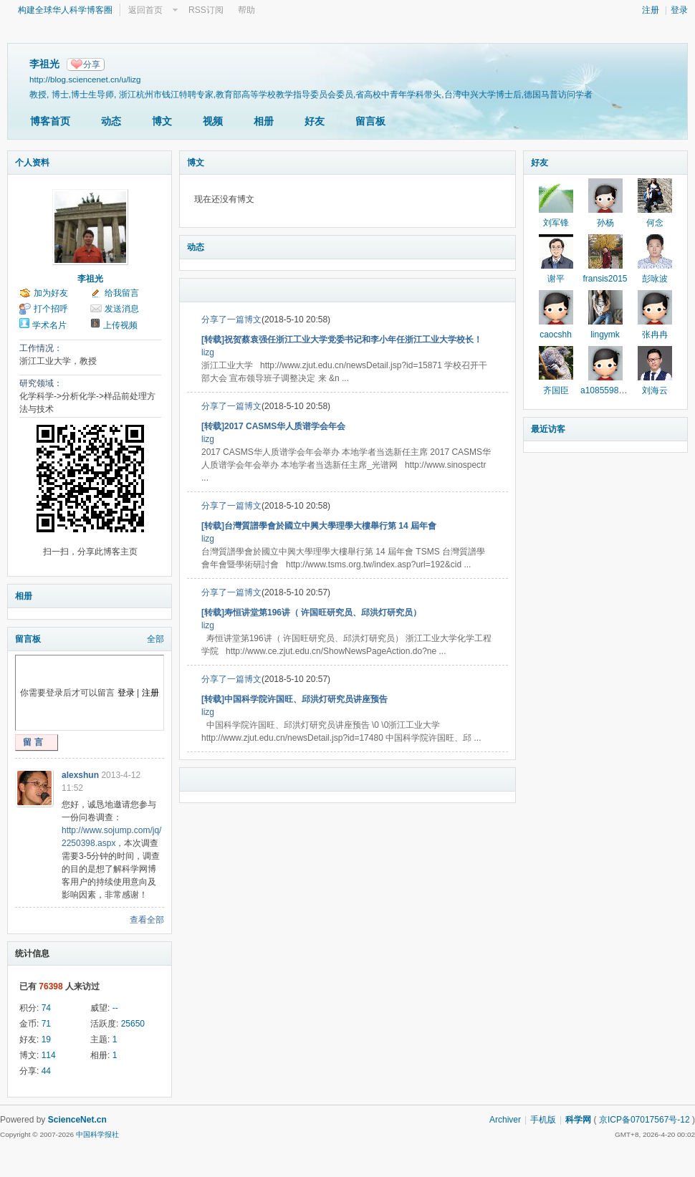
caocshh (556, 335)
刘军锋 (556, 223)
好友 (315, 121)
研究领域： (40, 383)
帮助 (246, 10)
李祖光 (90, 279)
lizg (207, 352)
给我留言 (122, 293)
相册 (264, 121)
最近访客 (548, 429)
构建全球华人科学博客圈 (65, 10)
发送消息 (122, 309)
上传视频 (120, 325)
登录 (679, 10)
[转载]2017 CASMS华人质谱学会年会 (273, 426)
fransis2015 (605, 279)
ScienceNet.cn (77, 1120)
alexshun (80, 775)
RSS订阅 (206, 10)
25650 (133, 1024)
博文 (162, 121)
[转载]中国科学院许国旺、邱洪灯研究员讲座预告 (294, 699)
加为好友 (51, 293)
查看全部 (147, 920)
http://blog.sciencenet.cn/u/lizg (85, 79)
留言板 (370, 121)
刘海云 (655, 390)
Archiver (505, 1120)
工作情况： (40, 348)
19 (46, 1039)
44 (46, 1071)
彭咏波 (655, 279)
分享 (91, 64)
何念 (654, 223)
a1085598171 (606, 390)
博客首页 (50, 121)
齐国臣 (556, 390)
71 (46, 1024)
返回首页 (145, 10)
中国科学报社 (97, 1134)
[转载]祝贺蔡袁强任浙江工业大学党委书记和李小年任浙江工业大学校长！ (341, 340)
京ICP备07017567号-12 (644, 1120)
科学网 (578, 1120)
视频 (213, 121)
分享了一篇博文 (231, 319)
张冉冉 (655, 335)
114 (49, 1055)
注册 (650, 10)
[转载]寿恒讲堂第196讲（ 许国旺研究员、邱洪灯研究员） (311, 612)
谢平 (556, 279)
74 (46, 1008)
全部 (155, 639)
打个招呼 (51, 309)
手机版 (543, 1120)
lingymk (605, 335)
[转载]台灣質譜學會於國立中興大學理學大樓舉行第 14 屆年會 (318, 526)
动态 (111, 121)
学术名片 (49, 325)
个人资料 (32, 163)
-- (115, 1008)
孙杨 (605, 223)
